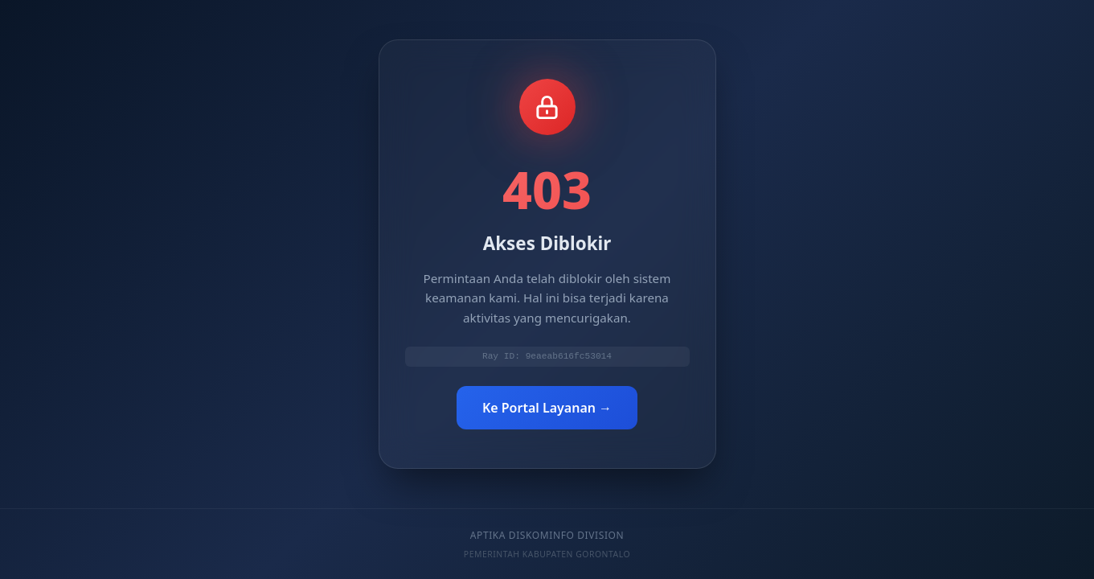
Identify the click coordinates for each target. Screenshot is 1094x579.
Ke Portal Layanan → (547, 408)
